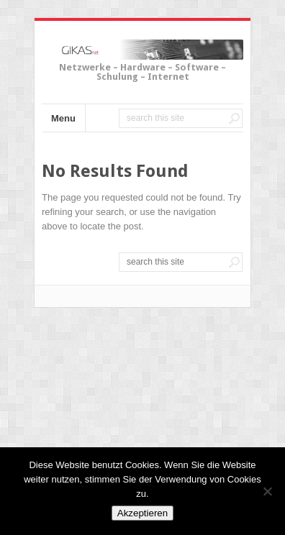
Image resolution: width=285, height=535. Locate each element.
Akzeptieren (142, 513)
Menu (63, 118)
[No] (267, 491)
